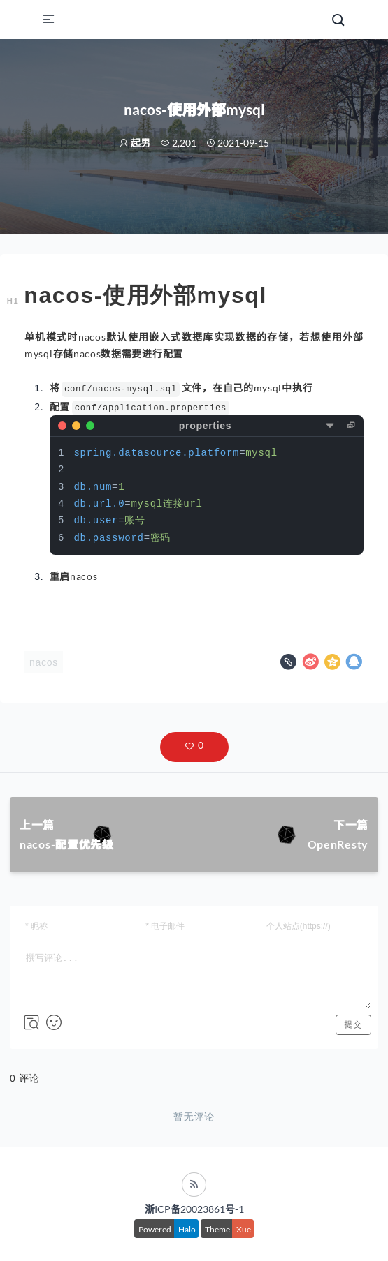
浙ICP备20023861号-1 (194, 1209)
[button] (194, 747)
